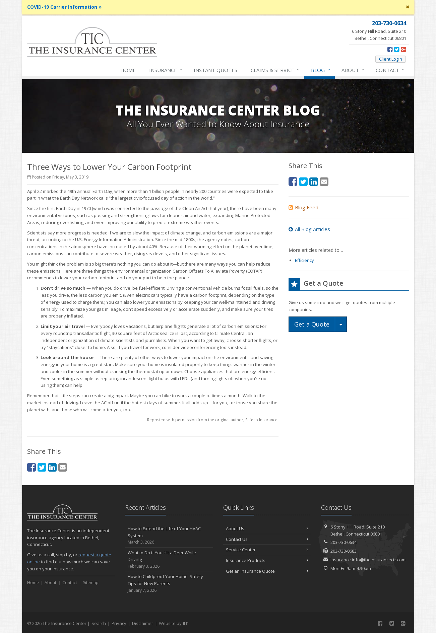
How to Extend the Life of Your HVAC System (169, 535)
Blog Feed (303, 207)
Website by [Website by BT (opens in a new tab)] (173, 623)
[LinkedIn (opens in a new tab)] (52, 467)
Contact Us (267, 539)
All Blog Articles (309, 229)
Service (275, 70)
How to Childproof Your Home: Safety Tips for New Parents (169, 583)
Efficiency (304, 260)
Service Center (267, 550)
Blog (321, 70)
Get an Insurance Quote (267, 571)
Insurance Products (267, 560)
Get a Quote (311, 324)
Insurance (166, 70)
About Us (267, 528)
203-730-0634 (343, 542)
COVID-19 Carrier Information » (64, 7)
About (353, 70)
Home (128, 70)
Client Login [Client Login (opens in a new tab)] (390, 59)
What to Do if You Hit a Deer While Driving (169, 560)
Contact (390, 70)
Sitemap (91, 582)
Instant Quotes (215, 70)
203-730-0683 (343, 551)
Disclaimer (142, 623)
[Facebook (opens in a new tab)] (389, 49)
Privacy (119, 623)
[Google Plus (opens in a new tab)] (403, 49)
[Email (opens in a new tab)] (62, 467)
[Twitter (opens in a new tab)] (396, 49)
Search (98, 623)
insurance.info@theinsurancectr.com (368, 560)
